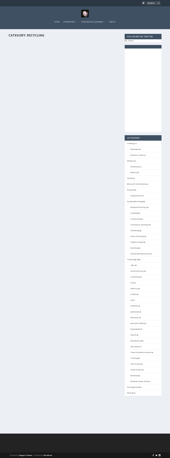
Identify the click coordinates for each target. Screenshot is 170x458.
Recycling (33, 46)
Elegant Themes (25, 455)
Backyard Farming (138, 207)
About (112, 22)
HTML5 (133, 294)
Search (133, 335)
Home (57, 22)
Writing (130, 393)
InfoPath (134, 306)
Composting (91, 48)
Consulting (135, 277)
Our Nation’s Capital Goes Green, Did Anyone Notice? (94, 43)
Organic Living (136, 242)
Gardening (135, 230)
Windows (134, 375)
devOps (130, 161)
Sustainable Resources (140, 254)
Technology (132, 259)
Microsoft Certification (136, 184)
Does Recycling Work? (23, 42)
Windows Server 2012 (139, 381)
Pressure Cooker (137, 155)
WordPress (48, 455)
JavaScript (135, 312)
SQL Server (135, 346)
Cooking (130, 143)
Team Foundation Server (141, 352)
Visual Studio (136, 370)
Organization (136, 196)
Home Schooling (137, 236)
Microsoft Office (137, 323)
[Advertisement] (143, 91)
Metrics (134, 172)
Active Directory (137, 271)
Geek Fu (134, 288)
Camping (134, 213)
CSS (132, 283)
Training (134, 358)
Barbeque (134, 149)
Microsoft (135, 317)
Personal (130, 190)
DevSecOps (135, 167)
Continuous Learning (92, 22)
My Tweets (129, 41)
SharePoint (69, 22)
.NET (132, 265)
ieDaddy (16, 46)
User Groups (136, 364)
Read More (17, 64)
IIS (131, 300)
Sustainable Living (109, 48)
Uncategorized (133, 387)
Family (129, 178)
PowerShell (135, 329)
